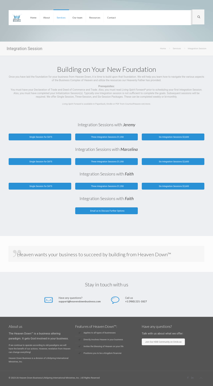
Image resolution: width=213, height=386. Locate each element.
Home (163, 48)
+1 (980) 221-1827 (136, 301)
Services (177, 48)
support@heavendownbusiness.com (80, 301)
